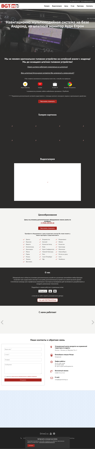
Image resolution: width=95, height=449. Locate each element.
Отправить (23, 380)
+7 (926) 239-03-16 (47, 223)
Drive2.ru (42, 291)
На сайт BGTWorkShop (47, 300)
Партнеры (80, 6)
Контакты (89, 6)
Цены (66, 6)
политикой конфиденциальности (47, 442)
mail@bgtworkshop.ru (87, 1)
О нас (72, 6)
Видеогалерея (57, 6)
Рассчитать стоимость (47, 101)
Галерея (47, 6)
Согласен (31, 445)
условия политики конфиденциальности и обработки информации (24, 376)
